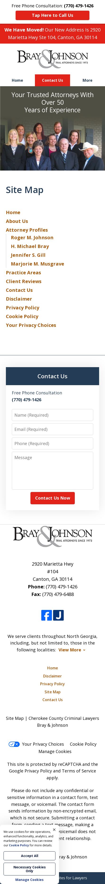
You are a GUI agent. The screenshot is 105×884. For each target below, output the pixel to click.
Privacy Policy (22, 307)
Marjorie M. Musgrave (37, 264)
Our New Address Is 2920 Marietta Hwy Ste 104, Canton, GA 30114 (52, 34)
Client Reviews (24, 281)
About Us (17, 221)
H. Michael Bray (30, 246)
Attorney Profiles (27, 230)
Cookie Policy (22, 316)
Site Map (53, 692)
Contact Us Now (52, 498)
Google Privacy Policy (30, 771)
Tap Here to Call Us (52, 15)
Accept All (29, 855)
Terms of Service (79, 771)
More (87, 80)
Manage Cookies (54, 751)
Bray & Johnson (71, 857)
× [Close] (54, 829)
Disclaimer (19, 299)
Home (17, 80)
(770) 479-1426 (61, 586)
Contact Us (52, 80)
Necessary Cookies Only (29, 869)
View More (70, 650)
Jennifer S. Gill (28, 255)
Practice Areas (23, 272)
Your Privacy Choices (31, 325)
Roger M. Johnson (32, 237)
